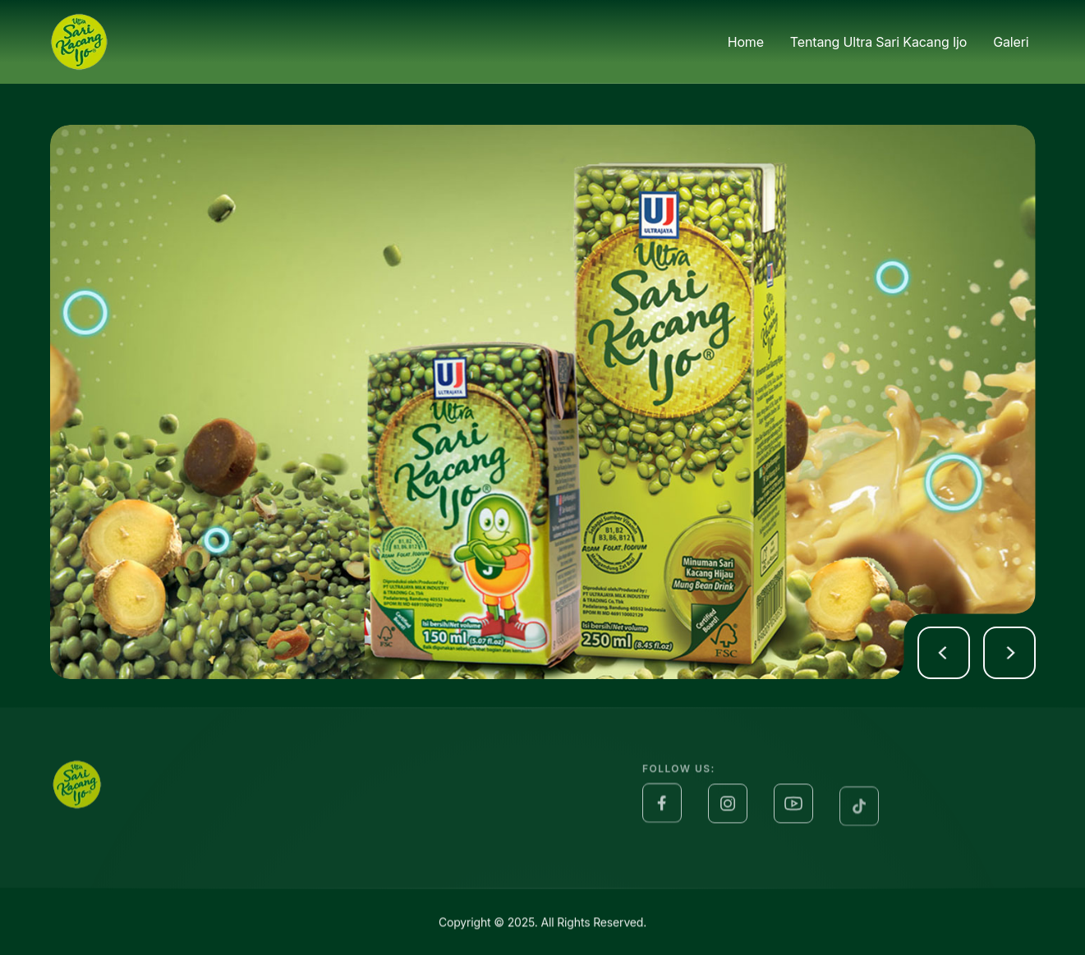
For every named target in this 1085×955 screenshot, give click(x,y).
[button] (943, 653)
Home (746, 42)
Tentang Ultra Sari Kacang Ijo (878, 40)
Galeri (1010, 40)
